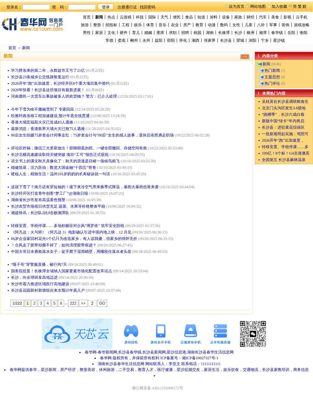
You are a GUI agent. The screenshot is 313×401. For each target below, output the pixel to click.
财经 (250, 17)
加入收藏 (279, 6)
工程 (125, 25)
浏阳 (252, 40)
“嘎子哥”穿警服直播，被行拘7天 (39, 264)
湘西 (195, 40)
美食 (275, 17)
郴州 (134, 40)
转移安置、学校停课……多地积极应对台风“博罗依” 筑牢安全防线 (67, 225)
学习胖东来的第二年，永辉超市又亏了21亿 (48, 70)
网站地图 (258, 6)
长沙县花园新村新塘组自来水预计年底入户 (48, 290)
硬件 (124, 32)
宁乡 (265, 40)
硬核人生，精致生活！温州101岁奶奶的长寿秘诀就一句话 (60, 174)
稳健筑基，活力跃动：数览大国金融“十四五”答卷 (53, 167)
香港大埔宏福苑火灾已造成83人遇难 (42, 122)
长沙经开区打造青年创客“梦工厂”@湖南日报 (49, 193)
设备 (226, 17)
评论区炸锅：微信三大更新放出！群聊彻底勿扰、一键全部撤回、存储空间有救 (79, 148)
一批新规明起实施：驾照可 (285, 134)
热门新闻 (272, 70)
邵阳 (171, 40)
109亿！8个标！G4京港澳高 (285, 153)
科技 (140, 17)
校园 (197, 32)
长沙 (238, 32)
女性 (236, 25)
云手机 (301, 17)
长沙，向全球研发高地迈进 (34, 277)
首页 (87, 17)
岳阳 (291, 32)
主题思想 (272, 77)
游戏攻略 (301, 25)
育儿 (136, 32)
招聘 (185, 32)
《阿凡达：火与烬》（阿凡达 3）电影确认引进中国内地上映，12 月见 (71, 232)
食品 (189, 17)
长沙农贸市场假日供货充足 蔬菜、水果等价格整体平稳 (58, 206)
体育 (150, 25)
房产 (187, 25)
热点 (111, 17)
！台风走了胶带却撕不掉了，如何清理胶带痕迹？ (53, 245)
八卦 (261, 25)
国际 (152, 17)
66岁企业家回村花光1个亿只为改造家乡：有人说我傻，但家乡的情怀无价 (74, 238)
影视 (287, 17)
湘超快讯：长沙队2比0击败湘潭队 (40, 213)
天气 (164, 17)
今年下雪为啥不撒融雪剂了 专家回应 (42, 109)
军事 (273, 25)
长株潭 (224, 32)
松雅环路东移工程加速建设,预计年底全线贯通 (50, 116)
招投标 (111, 25)
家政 (238, 17)
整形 (97, 25)
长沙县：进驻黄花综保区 (283, 127)
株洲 (250, 32)
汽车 (263, 17)
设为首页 (236, 6)
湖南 (210, 32)
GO (102, 303)
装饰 (285, 25)
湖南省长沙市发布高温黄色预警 (38, 200)
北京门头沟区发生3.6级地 (284, 108)
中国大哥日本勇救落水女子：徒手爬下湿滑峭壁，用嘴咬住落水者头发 (71, 251)
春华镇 (277, 32)
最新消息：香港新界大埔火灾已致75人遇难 (48, 128)
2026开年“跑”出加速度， (283, 140)
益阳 (158, 40)
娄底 (122, 40)
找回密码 (147, 7)
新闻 (99, 17)
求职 (173, 32)
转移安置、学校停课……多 (285, 147)
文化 (111, 32)
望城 (240, 40)
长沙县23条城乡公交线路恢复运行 (40, 77)
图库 (160, 32)
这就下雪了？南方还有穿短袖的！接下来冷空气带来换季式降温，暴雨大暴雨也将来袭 (85, 187)
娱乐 (138, 25)
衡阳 (303, 32)
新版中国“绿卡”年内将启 (283, 121)
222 (73, 303)
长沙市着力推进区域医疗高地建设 (40, 284)
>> (83, 303)
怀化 (183, 40)
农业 (175, 25)
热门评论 (272, 83)
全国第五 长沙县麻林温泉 (284, 159)
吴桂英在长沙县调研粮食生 (285, 101)
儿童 (248, 25)
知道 (201, 17)
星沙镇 (279, 40)
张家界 (210, 40)
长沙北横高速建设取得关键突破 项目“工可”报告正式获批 (60, 154)
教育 (199, 25)
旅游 (85, 25)
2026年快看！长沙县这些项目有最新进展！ (48, 90)
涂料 (214, 17)
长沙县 (226, 40)
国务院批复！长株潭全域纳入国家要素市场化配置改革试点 (61, 271)
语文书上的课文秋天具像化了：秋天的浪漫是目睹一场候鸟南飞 (65, 161)
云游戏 (125, 17)
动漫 (212, 25)
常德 (109, 40)
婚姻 (148, 32)
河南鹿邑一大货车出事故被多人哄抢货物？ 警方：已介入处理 (64, 96)
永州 (146, 40)
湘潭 (263, 32)
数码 (224, 25)
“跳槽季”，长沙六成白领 (283, 114)
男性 (87, 32)
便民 (177, 17)
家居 (99, 32)
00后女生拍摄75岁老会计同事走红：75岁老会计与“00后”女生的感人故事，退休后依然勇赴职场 (92, 135)
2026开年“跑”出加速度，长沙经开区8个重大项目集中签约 (60, 83)
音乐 (162, 25)
